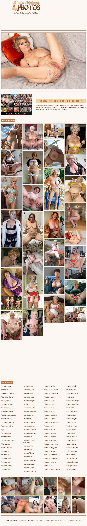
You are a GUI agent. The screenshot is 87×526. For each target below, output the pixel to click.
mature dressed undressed (29, 441)
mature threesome (73, 404)
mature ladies (49, 401)
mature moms (49, 429)
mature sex (48, 466)
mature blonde (28, 397)
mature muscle (50, 433)
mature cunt (27, 437)
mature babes (6, 466)
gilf (2, 429)
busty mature (6, 401)
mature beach (28, 386)
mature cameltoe (29, 411)
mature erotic (28, 446)
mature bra (27, 404)
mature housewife (51, 390)
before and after (7, 397)
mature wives (71, 429)
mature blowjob (29, 401)
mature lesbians (50, 415)
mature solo (70, 397)
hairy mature (6, 437)
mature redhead (50, 455)
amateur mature (7, 386)
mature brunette (29, 408)
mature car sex (28, 415)
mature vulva (71, 422)
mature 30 (5, 451)
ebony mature (6, 419)
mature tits (70, 408)
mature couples (29, 426)
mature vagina (71, 419)
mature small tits (72, 393)
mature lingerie (50, 419)
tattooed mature (72, 462)
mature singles (71, 386)
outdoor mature (72, 448)
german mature (7, 426)
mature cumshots (29, 433)
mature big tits (28, 390)
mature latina (49, 408)
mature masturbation (52, 422)
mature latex (49, 404)
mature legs (49, 411)
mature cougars (29, 422)
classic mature (6, 408)
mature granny (28, 467)
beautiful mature (7, 393)
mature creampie (29, 429)
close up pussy (7, 411)
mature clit (27, 419)
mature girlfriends (29, 460)
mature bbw (6, 469)
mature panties (50, 440)
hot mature (5, 444)
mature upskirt (71, 415)
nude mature (71, 440)
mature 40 (5, 455)
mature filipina (28, 453)
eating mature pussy (8, 415)
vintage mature (71, 466)
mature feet (27, 449)
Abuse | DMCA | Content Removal (45, 520)
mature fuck (27, 457)
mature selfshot (50, 462)
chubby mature (7, 404)
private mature (71, 451)
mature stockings (72, 401)
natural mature (71, 437)
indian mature (6, 448)
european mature (7, 422)
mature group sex (29, 471)
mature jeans (49, 397)
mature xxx (70, 433)
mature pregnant (50, 448)
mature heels (49, 386)
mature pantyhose (51, 444)
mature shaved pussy (52, 469)
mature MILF (49, 426)
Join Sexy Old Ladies (61, 101)
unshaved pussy (72, 411)
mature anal (6, 458)
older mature (71, 444)
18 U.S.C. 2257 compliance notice (69, 520)
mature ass (5, 462)
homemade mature (8, 440)
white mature (71, 469)
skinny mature (71, 458)
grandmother (6, 433)
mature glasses (29, 464)
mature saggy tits (51, 458)
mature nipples (50, 437)
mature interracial (51, 393)
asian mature (6, 390)
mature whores (71, 426)
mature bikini (28, 393)
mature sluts (71, 390)
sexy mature (71, 455)
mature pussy (49, 451)
